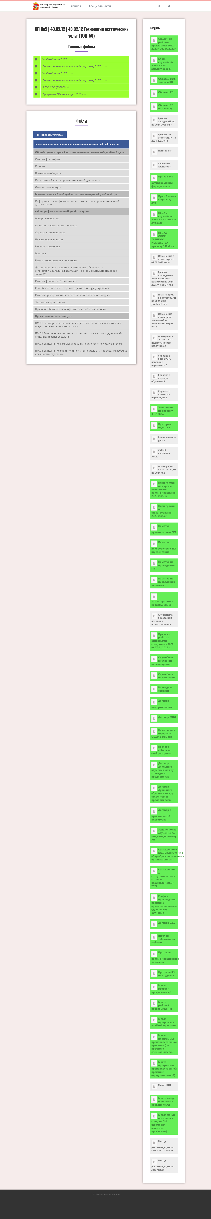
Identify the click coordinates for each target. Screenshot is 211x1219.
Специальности (100, 6)
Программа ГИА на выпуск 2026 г (63, 94)
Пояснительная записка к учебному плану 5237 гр (73, 66)
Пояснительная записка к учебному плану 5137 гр (73, 80)
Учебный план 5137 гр (56, 73)
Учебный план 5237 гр (56, 59)
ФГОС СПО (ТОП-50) (54, 87)
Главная (75, 6)
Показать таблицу (50, 134)
